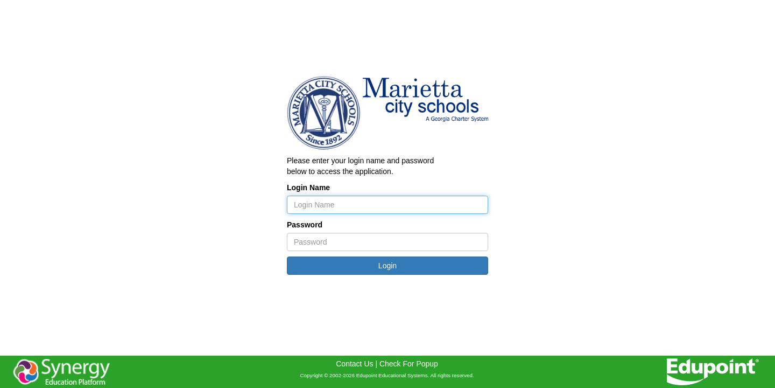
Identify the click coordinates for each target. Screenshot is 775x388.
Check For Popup (408, 363)
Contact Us (354, 363)
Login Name (308, 187)
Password (304, 224)
